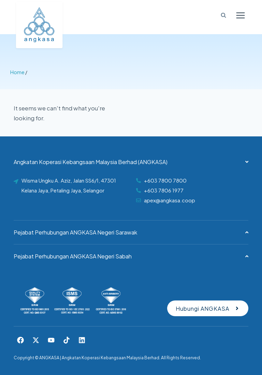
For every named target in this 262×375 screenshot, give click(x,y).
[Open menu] (240, 15)
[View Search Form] (221, 15)
